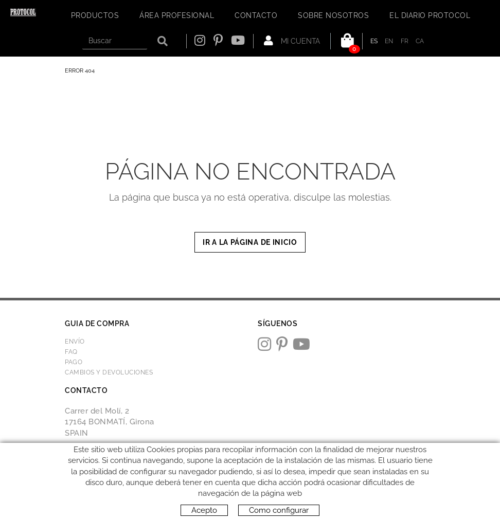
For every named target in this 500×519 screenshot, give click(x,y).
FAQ (71, 351)
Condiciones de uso (202, 486)
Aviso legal (148, 486)
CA (420, 41)
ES (374, 41)
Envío (75, 341)
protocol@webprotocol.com (119, 458)
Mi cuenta (292, 40)
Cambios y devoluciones (109, 372)
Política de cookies (95, 486)
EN (389, 41)
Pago (73, 362)
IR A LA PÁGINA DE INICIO (250, 242)
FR (405, 41)
